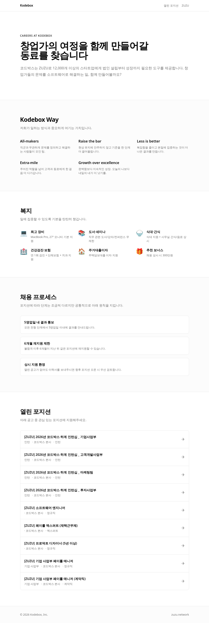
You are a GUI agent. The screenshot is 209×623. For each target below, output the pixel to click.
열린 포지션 (171, 5)
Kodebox (26, 5)
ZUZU (185, 5)
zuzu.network (180, 614)
